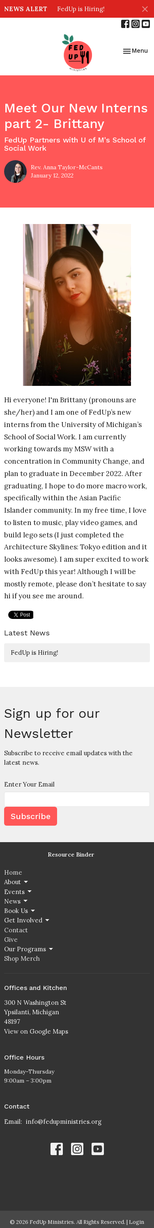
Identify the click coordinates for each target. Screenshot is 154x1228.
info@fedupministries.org (63, 1121)
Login (136, 1222)
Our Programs (29, 949)
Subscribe (31, 816)
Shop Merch (22, 958)
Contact (16, 930)
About (16, 882)
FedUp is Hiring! (81, 9)
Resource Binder (71, 854)
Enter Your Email (29, 784)
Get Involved (27, 920)
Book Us (20, 911)
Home (13, 872)
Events (18, 891)
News (16, 901)
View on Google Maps (36, 1031)
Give (11, 939)
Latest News (27, 632)
